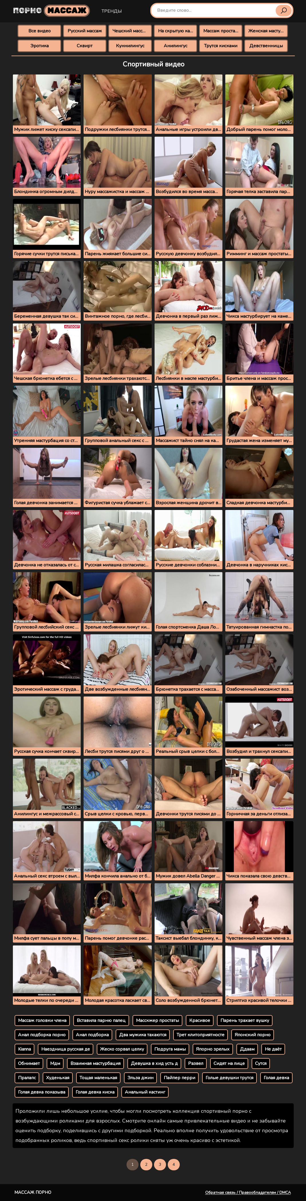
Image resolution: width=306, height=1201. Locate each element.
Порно (51, 11)
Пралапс (27, 1078)
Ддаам (247, 1049)
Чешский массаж (130, 31)
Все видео (39, 31)
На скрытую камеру (177, 31)
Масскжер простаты (157, 1020)
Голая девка (276, 1078)
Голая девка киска (95, 1092)
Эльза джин (140, 1078)
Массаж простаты (221, 31)
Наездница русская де (65, 1049)
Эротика (39, 46)
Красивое (199, 1020)
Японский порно (253, 1035)
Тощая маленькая (98, 1078)
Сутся (260, 1063)
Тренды (112, 11)
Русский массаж (85, 31)
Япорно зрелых (213, 1049)
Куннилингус (130, 46)
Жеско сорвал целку (122, 1049)
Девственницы (266, 46)
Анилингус (175, 46)
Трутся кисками (220, 46)
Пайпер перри (179, 1078)
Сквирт (84, 46)
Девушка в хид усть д (154, 1063)
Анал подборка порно (42, 1035)
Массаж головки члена (42, 1020)
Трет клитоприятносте (200, 1035)
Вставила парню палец (101, 1020)
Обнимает (29, 1063)
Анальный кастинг (145, 1092)
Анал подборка (92, 1035)
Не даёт (273, 1049)
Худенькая (57, 1078)
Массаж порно (32, 1192)
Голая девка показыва (41, 1092)
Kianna (24, 1049)
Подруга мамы (170, 1049)
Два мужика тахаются (142, 1035)
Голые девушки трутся (229, 1078)
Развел (195, 1063)
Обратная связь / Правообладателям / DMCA (248, 1192)
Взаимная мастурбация (95, 1063)
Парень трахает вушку (244, 1020)
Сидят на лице (229, 1063)
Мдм (55, 1063)
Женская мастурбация (268, 31)
